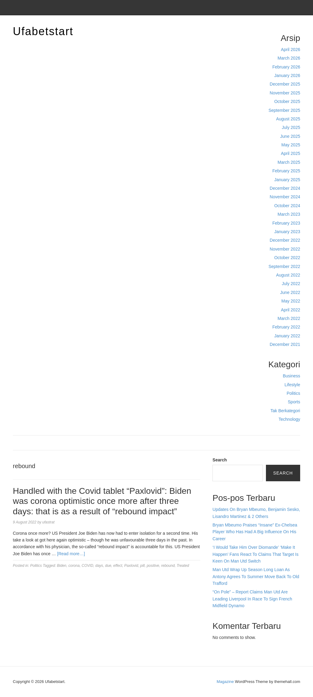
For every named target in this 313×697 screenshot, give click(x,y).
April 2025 (290, 153)
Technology (289, 419)
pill (142, 565)
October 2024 (287, 205)
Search (219, 459)
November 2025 (285, 92)
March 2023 (289, 214)
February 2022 (286, 327)
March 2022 (289, 318)
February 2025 (286, 170)
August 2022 (288, 275)
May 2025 (291, 144)
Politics (293, 393)
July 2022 (291, 283)
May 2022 (291, 301)
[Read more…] (71, 553)
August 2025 (288, 118)
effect (117, 565)
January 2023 (287, 231)
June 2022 (290, 292)
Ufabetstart (43, 31)
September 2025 (284, 110)
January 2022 (287, 335)
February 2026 (286, 66)
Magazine (225, 681)
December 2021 (285, 344)
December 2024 (285, 188)
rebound (168, 565)
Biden (61, 565)
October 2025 (287, 101)
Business (291, 375)
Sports (294, 401)
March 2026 (289, 58)
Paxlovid (131, 565)
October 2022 (287, 257)
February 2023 (286, 223)
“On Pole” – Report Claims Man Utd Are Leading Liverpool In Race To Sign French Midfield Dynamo (252, 598)
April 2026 (290, 49)
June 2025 (290, 136)
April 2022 (290, 309)
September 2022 (284, 266)
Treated (183, 565)
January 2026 (287, 75)
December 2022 (285, 240)
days (99, 565)
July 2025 (291, 127)
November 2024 (285, 196)
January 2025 (287, 179)
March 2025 (289, 162)
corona (74, 565)
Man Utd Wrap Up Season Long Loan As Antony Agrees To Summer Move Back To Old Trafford (255, 576)
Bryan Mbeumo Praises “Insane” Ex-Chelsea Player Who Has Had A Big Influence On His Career (254, 532)
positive (153, 565)
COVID (87, 565)
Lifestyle (292, 384)
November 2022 (285, 249)
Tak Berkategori (285, 410)
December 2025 (285, 84)
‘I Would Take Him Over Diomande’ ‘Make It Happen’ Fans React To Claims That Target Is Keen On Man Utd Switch (255, 554)
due (108, 565)
